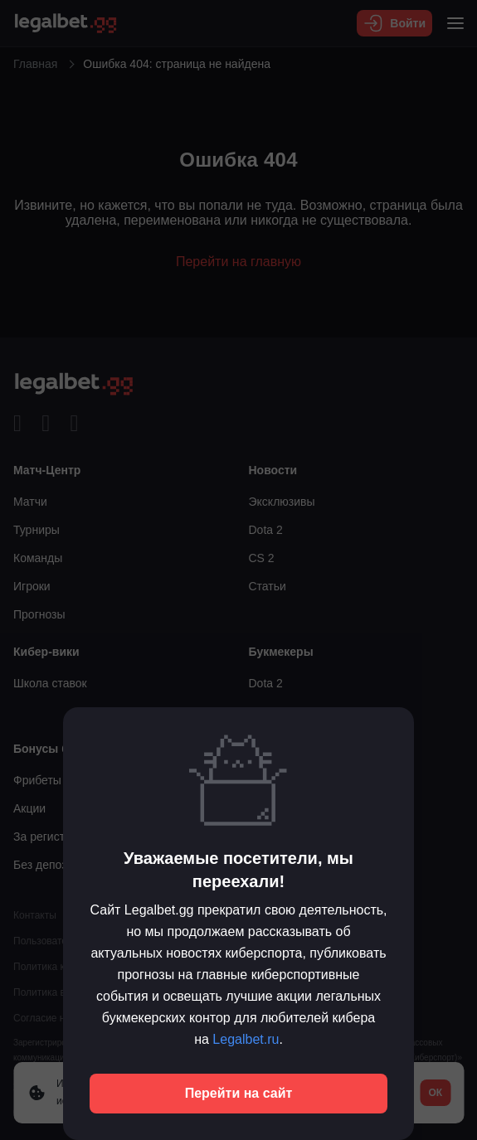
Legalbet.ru (245, 1039)
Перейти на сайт (239, 1093)
